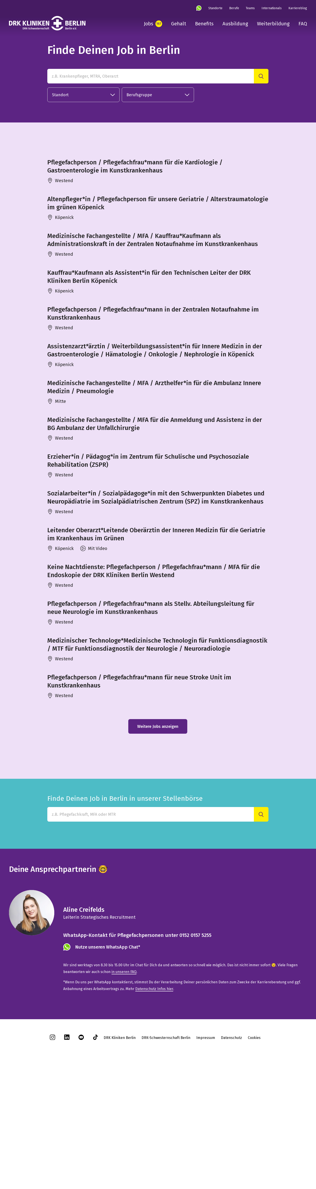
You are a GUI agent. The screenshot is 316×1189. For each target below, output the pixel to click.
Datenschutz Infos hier (154, 1106)
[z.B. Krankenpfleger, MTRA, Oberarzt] (150, 76)
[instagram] (52, 1156)
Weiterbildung (273, 24)
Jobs (148, 24)
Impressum (205, 1155)
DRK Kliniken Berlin (120, 1155)
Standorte (215, 8)
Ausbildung (235, 24)
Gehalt (178, 24)
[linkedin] (67, 1156)
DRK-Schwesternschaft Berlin (166, 1155)
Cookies (254, 1155)
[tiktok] (95, 1156)
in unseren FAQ (123, 1089)
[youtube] (81, 1156)
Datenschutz (231, 1155)
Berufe (234, 8)
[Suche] (261, 76)
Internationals (272, 8)
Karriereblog (297, 8)
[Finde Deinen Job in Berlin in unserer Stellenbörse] (150, 931)
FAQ (303, 24)
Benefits (204, 24)
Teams (250, 8)
